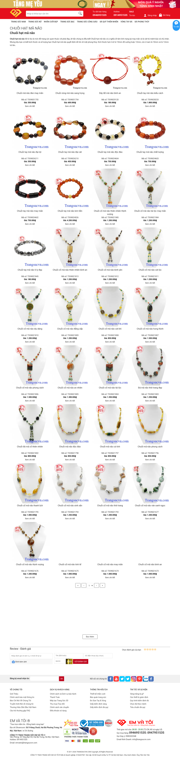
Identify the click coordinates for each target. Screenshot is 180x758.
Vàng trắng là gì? (137, 694)
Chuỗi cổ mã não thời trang (110, 505)
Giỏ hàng (164, 15)
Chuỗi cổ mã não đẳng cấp (70, 329)
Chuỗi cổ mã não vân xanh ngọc (150, 505)
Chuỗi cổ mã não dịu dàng (29, 329)
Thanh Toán (55, 697)
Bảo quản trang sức (98, 697)
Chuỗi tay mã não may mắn (30, 211)
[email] (44, 678)
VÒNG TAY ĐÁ (126, 22)
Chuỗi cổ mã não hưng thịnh (150, 329)
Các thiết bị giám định (139, 697)
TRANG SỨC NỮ (34, 22)
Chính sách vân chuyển (59, 707)
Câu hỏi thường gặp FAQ (20, 711)
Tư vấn (176, 27)
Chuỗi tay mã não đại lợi (30, 152)
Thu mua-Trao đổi (57, 704)
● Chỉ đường (28, 731)
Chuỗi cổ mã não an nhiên (70, 387)
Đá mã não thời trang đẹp (150, 387)
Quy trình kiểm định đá (139, 700)
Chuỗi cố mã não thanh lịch (30, 505)
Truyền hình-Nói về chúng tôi (21, 704)
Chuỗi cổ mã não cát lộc (150, 270)
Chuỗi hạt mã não (17, 39)
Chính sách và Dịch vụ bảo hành (63, 694)
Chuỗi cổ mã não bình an (150, 564)
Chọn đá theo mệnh (138, 704)
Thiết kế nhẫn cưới (97, 694)
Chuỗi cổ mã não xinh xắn (70, 505)
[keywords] (50, 14)
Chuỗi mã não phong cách (150, 446)
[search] (81, 14)
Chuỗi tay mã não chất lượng (150, 152)
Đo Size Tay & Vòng (98, 700)
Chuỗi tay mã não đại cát (70, 152)
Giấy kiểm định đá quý (99, 707)
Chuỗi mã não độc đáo (70, 446)
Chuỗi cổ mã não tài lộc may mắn (150, 211)
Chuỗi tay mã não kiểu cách (150, 93)
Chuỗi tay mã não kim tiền (70, 211)
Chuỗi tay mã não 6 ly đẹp (30, 270)
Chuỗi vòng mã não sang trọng (69, 93)
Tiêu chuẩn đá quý (137, 707)
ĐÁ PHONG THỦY (142, 22)
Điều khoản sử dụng (58, 711)
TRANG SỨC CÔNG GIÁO (87, 22)
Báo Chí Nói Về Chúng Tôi (20, 700)
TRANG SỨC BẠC (67, 22)
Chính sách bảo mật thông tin (22, 697)
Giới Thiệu (14, 694)
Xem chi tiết (30, 106)
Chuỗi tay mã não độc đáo (110, 152)
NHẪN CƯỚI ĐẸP (51, 22)
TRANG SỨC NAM (18, 22)
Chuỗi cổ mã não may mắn (110, 564)
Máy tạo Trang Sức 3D (59, 700)
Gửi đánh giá (81, 662)
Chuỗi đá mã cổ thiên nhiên (30, 446)
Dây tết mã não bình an (110, 93)
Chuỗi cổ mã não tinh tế (70, 564)
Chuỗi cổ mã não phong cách (30, 387)
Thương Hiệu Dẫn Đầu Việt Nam (23, 707)
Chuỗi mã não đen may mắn (30, 93)
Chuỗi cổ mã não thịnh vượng (30, 564)
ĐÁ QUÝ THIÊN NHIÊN (109, 22)
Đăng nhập (150, 15)
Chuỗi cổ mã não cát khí (110, 329)
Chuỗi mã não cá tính (110, 446)
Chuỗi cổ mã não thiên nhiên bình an (70, 270)
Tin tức (132, 15)
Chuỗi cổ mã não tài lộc (110, 387)
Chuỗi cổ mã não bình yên (110, 270)
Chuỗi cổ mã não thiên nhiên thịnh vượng (110, 212)
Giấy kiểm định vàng (98, 704)
